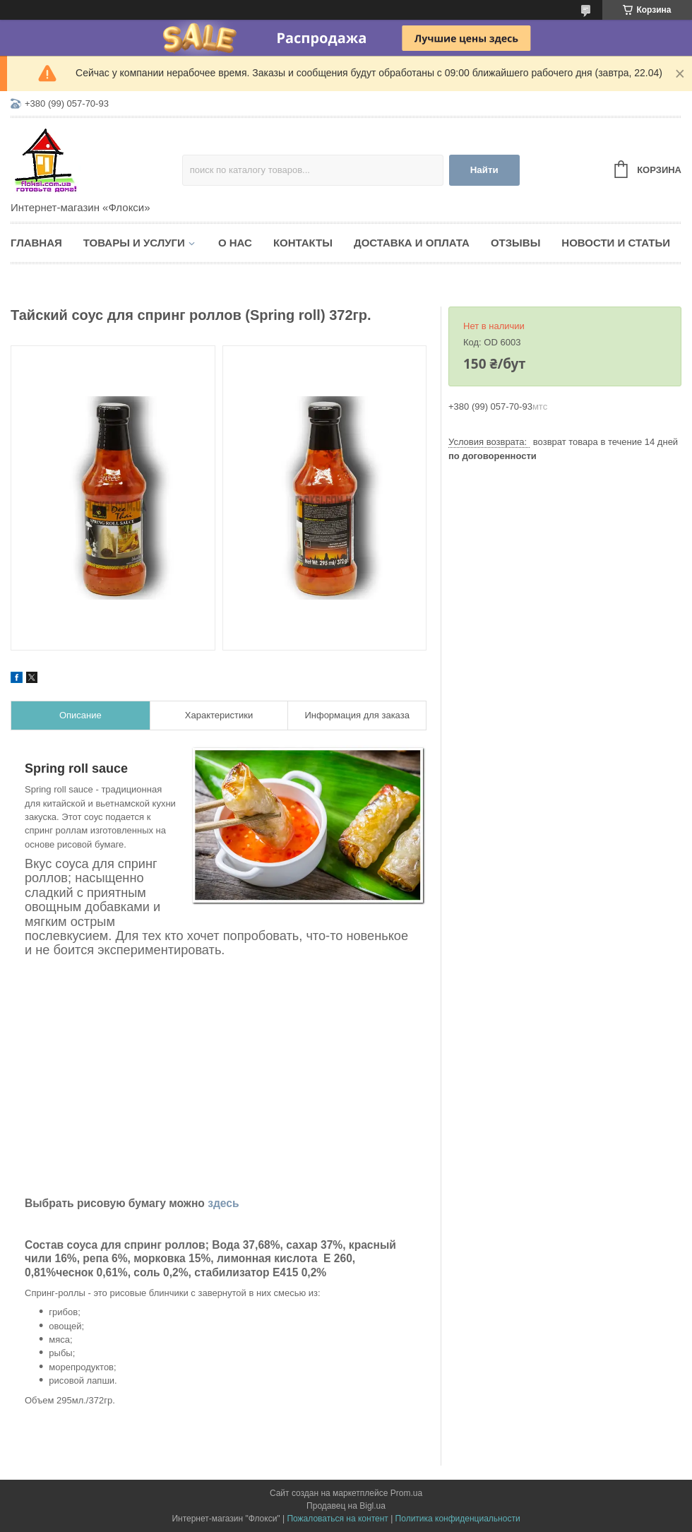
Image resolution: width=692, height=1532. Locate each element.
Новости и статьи (615, 242)
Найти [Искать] (484, 170)
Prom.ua (406, 1493)
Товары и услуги (134, 242)
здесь (223, 1203)
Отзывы (515, 242)
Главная (36, 242)
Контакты (303, 242)
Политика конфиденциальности (457, 1519)
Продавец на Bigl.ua (346, 1506)
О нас (235, 242)
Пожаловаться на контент (337, 1519)
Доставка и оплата (412, 242)
